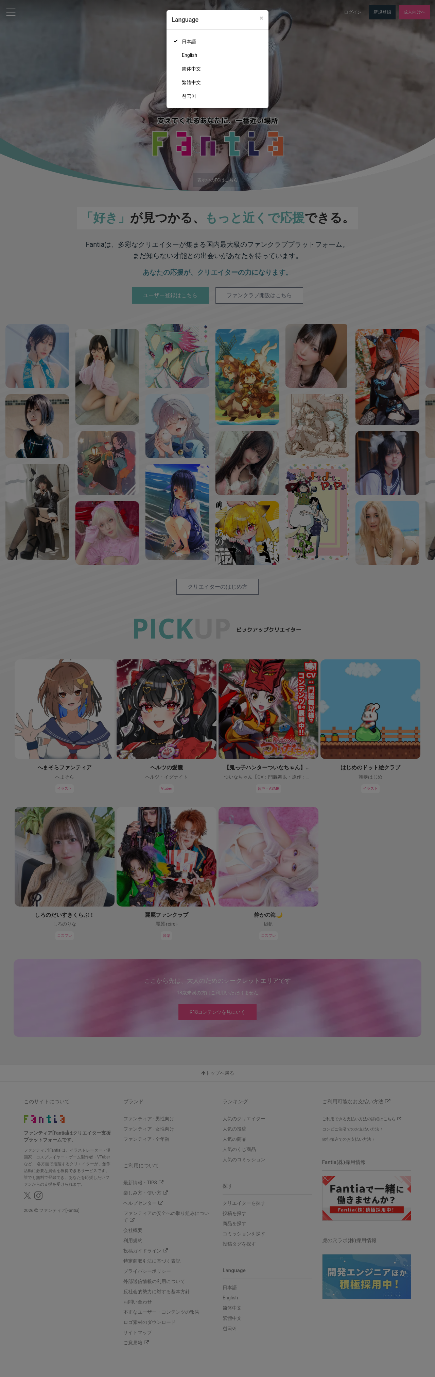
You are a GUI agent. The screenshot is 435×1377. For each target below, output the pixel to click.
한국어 (189, 96)
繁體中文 (191, 82)
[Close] (261, 18)
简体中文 (191, 68)
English (189, 55)
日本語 (189, 41)
